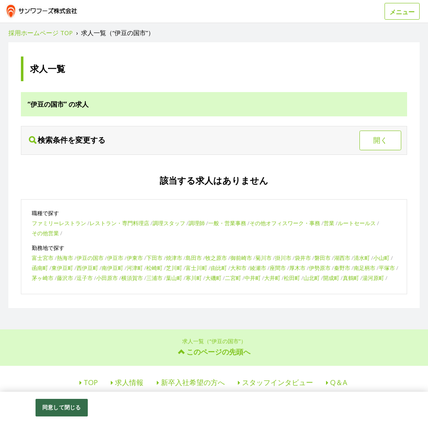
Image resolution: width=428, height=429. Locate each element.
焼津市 (174, 258)
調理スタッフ (169, 223)
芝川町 (174, 268)
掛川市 (283, 258)
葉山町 (174, 278)
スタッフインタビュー (277, 382)
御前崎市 (241, 258)
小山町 (381, 258)
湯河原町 (373, 278)
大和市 (238, 268)
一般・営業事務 (227, 223)
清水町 (362, 258)
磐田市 (322, 258)
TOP (91, 382)
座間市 (278, 268)
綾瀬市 (258, 268)
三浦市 (154, 278)
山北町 (311, 278)
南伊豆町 (112, 268)
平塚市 (387, 268)
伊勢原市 (320, 268)
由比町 (219, 268)
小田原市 (107, 278)
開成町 (331, 278)
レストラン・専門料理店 (119, 223)
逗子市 (84, 278)
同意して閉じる (61, 407)
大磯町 (213, 278)
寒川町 (194, 278)
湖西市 (342, 258)
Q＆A (338, 382)
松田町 (292, 278)
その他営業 (45, 233)
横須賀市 (132, 278)
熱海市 (65, 258)
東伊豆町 (62, 268)
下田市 (154, 258)
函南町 (40, 268)
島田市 (194, 258)
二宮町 (233, 278)
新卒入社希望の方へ (193, 382)
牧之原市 (216, 258)
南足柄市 (364, 268)
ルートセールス (357, 223)
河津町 (135, 268)
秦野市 (342, 268)
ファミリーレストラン (59, 223)
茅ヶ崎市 (43, 278)
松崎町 (154, 268)
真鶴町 (351, 278)
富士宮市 (43, 258)
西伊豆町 (87, 268)
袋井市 (303, 258)
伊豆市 (115, 258)
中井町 (253, 278)
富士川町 (196, 268)
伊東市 (135, 258)
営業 (329, 223)
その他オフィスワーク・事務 (285, 223)
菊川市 (263, 258)
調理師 (197, 223)
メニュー (402, 12)
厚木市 (297, 268)
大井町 (272, 278)
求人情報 (129, 382)
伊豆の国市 (90, 258)
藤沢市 (65, 278)
